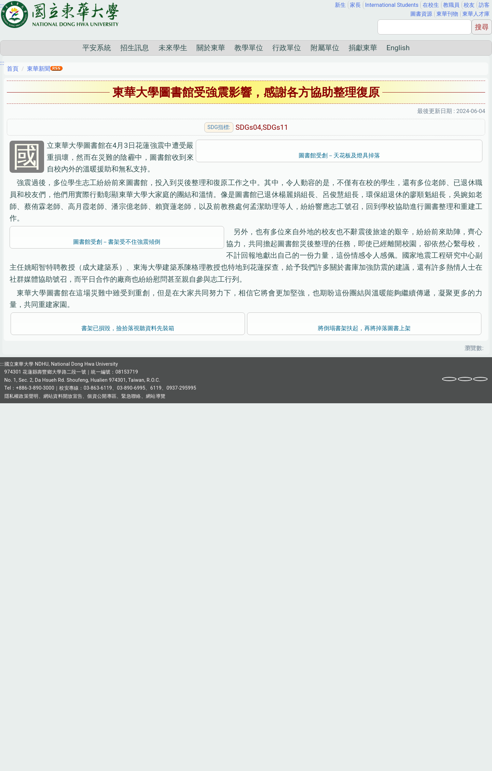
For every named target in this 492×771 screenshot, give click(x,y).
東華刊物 (447, 14)
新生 (340, 5)
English (398, 48)
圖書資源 (421, 14)
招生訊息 (134, 48)
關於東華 (210, 48)
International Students (392, 5)
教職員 (451, 5)
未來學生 (173, 48)
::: (2, 5)
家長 (355, 5)
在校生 (431, 5)
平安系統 (96, 48)
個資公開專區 (102, 764)
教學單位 (248, 48)
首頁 (12, 68)
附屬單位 (325, 48)
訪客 (484, 5)
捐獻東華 (362, 48)
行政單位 (286, 48)
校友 (469, 5)
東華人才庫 (476, 14)
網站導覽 (155, 764)
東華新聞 (38, 68)
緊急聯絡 (131, 764)
